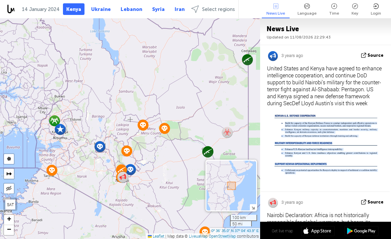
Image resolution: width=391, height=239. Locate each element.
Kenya (73, 9)
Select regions (213, 9)
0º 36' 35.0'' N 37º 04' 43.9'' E (235, 231)
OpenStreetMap (222, 236)
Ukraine (101, 9)
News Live (275, 9)
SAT (10, 204)
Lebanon (131, 9)
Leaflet (156, 236)
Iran (180, 9)
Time (334, 9)
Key (355, 9)
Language (307, 9)
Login (376, 9)
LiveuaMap (198, 236)
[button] (60, 129)
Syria (158, 9)
